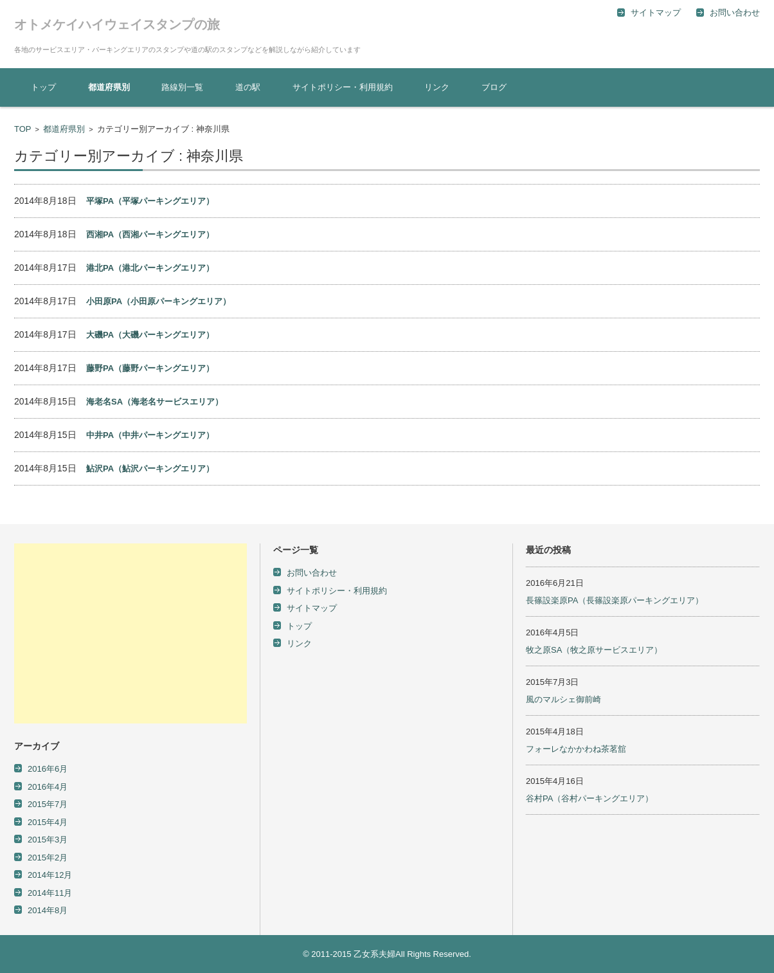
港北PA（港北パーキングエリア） (150, 268)
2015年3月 (48, 839)
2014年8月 (48, 910)
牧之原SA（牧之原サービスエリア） (594, 650)
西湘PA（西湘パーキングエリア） (150, 234)
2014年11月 (50, 893)
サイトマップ (312, 608)
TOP (23, 129)
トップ (43, 87)
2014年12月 (50, 875)
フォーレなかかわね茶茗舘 (576, 749)
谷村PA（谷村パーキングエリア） (589, 798)
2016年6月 (48, 769)
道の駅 (247, 87)
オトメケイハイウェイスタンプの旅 (117, 24)
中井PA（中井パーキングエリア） (150, 435)
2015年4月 (48, 822)
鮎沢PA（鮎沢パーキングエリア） (150, 468)
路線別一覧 (182, 87)
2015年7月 (48, 804)
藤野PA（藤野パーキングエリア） (150, 368)
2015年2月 (48, 857)
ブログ (494, 87)
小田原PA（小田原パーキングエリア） (158, 301)
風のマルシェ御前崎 (563, 699)
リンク (436, 87)
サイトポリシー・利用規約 (342, 87)
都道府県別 (109, 87)
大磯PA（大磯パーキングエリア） (150, 335)
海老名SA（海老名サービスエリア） (154, 401)
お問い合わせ (312, 572)
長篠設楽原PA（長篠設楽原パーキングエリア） (614, 600)
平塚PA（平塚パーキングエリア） (150, 201)
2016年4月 (48, 787)
